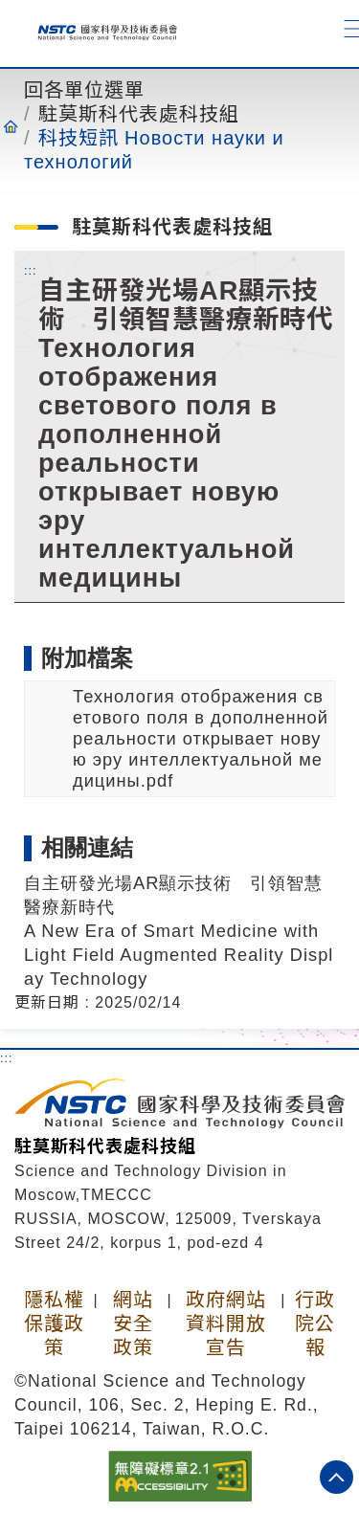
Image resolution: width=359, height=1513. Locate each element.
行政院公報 (315, 1323)
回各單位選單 (84, 89)
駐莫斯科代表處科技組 (138, 113)
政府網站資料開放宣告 (226, 1323)
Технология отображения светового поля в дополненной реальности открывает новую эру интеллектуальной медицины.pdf (200, 738)
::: (30, 270)
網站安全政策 (133, 1323)
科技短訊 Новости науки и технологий (154, 149)
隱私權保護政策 (54, 1323)
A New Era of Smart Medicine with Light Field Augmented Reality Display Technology (178, 955)
